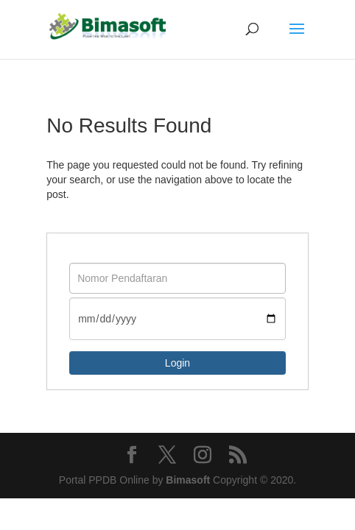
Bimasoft (188, 480)
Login (177, 363)
